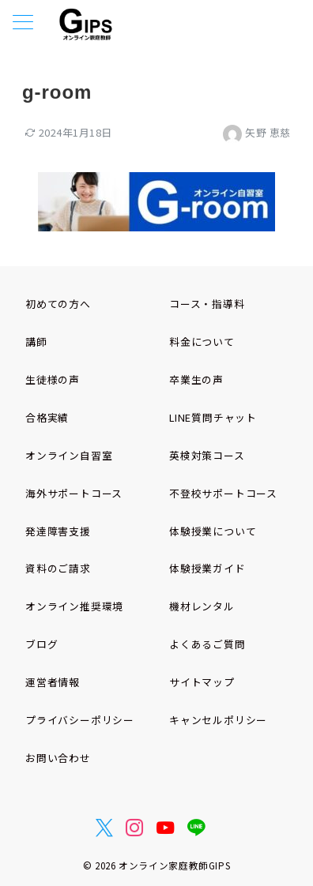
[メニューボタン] (23, 23)
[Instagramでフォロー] (135, 827)
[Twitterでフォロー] (105, 827)
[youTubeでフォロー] (165, 827)
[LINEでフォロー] (196, 827)
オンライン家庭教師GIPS (174, 865)
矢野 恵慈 (257, 132)
